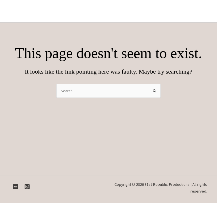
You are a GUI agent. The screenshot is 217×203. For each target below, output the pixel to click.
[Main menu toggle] (202, 11)
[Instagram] (27, 186)
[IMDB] (15, 186)
